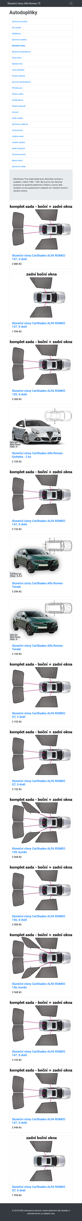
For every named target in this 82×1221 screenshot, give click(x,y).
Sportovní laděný (19, 39)
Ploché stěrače (18, 76)
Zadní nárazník (18, 148)
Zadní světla (17, 118)
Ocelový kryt (17, 130)
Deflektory (16, 33)
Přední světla (17, 94)
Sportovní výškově (20, 124)
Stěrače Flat (17, 64)
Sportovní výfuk (19, 166)
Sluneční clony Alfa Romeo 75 (23, 3)
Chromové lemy (19, 154)
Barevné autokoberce (21, 52)
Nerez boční (17, 160)
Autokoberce (17, 100)
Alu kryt (15, 112)
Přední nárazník (19, 106)
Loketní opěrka (18, 142)
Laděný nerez (18, 136)
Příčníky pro (17, 88)
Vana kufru (16, 58)
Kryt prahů (16, 27)
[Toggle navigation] (71, 3)
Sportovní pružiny (19, 21)
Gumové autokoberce (21, 82)
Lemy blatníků (18, 70)
